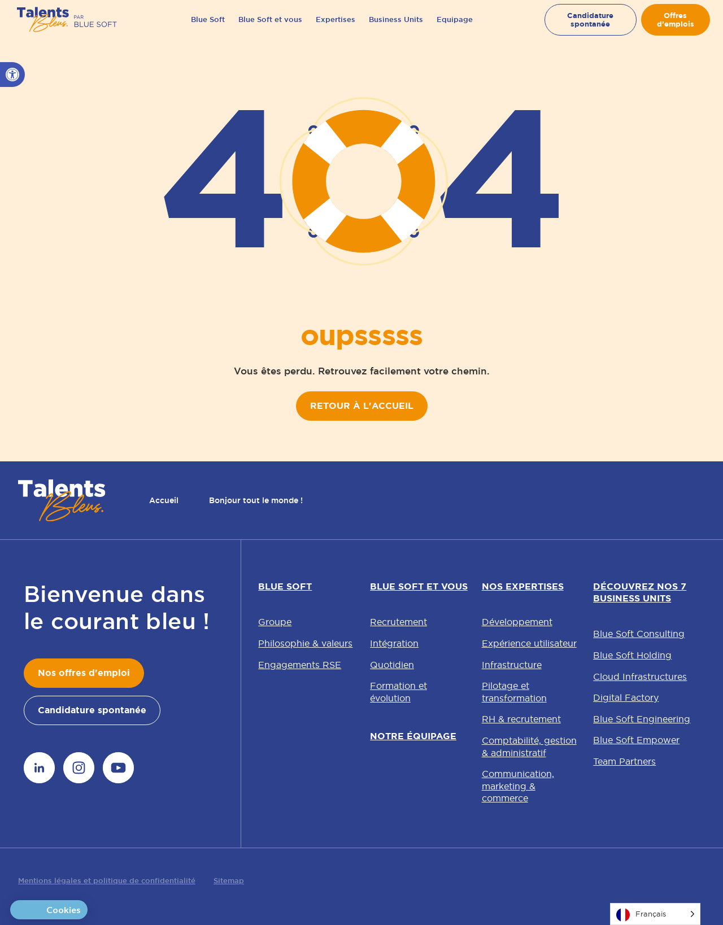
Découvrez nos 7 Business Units (639, 592)
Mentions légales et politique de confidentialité (106, 880)
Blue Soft (208, 28)
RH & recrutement (521, 719)
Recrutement (398, 621)
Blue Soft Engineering (641, 719)
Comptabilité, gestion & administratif (529, 746)
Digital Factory (626, 697)
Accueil (163, 500)
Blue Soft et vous (270, 28)
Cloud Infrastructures (640, 676)
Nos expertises (523, 586)
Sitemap (229, 880)
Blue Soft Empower (636, 739)
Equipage (455, 28)
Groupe (274, 621)
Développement (517, 621)
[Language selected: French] (655, 914)
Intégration (394, 643)
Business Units (396, 28)
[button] (12, 74)
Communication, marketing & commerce (518, 786)
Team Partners (624, 761)
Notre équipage (413, 736)
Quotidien (392, 664)
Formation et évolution (398, 692)
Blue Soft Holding (632, 655)
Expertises (335, 28)
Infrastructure (512, 664)
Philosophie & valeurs (305, 643)
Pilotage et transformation (514, 692)
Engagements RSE (299, 664)
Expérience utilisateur (529, 643)
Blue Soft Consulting (639, 633)
